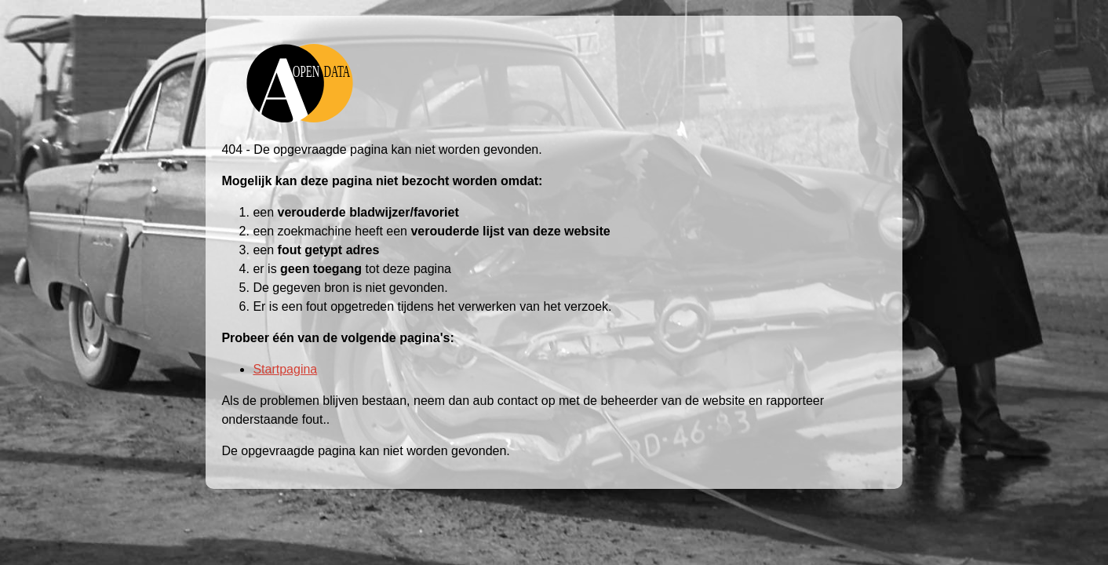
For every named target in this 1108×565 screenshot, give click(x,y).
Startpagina (285, 369)
